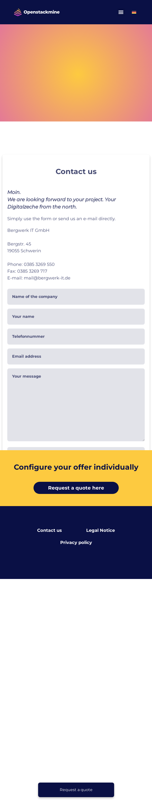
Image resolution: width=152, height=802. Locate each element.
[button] (121, 12)
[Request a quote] (76, 790)
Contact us (49, 530)
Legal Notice (100, 530)
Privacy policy (76, 542)
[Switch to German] (134, 12)
